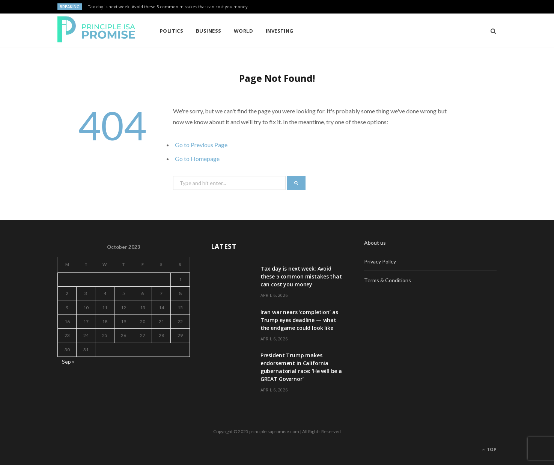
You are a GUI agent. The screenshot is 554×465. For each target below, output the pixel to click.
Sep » (68, 361)
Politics (172, 30)
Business (208, 30)
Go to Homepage (197, 158)
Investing (280, 30)
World (243, 30)
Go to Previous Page (201, 144)
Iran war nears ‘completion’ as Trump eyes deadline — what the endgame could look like (299, 319)
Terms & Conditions (387, 280)
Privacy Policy (380, 261)
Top (489, 449)
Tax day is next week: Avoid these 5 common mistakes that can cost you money (168, 6)
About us (375, 242)
